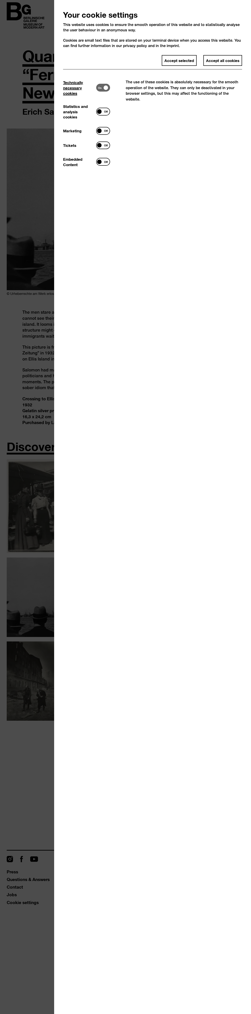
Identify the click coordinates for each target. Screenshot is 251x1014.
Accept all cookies (222, 60)
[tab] (79, 87)
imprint (173, 45)
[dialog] (125, 507)
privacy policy (135, 45)
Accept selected (179, 60)
